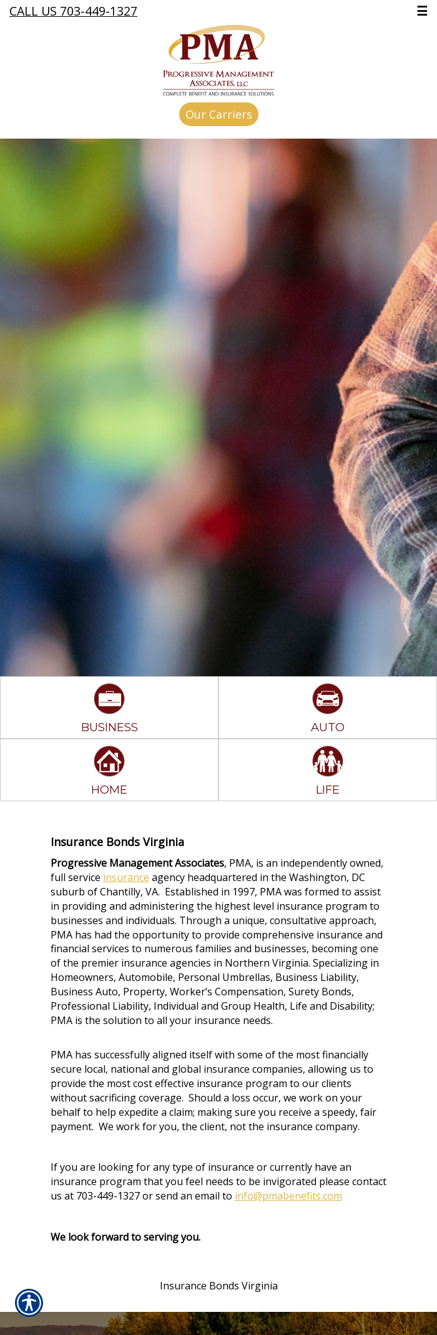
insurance (126, 877)
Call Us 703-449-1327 (73, 10)
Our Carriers (218, 114)
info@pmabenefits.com (288, 1196)
